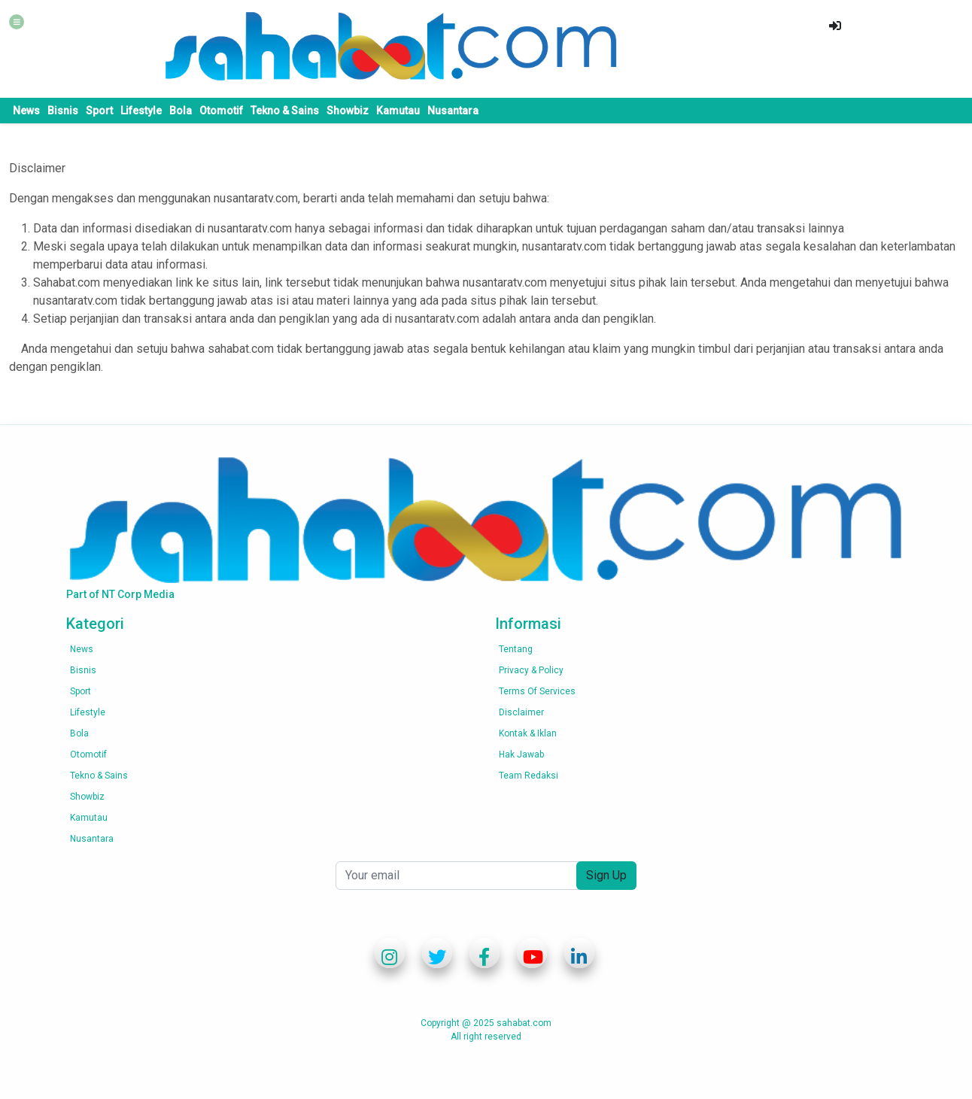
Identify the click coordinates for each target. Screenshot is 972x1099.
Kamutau (398, 111)
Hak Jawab (521, 754)
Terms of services (537, 691)
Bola (180, 111)
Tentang (516, 649)
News (26, 111)
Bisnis (62, 111)
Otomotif (221, 111)
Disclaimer (521, 712)
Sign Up (606, 875)
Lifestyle (141, 111)
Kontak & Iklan (528, 733)
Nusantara (452, 111)
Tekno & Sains (285, 111)
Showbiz (348, 111)
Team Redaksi (528, 775)
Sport (99, 111)
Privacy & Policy (531, 670)
